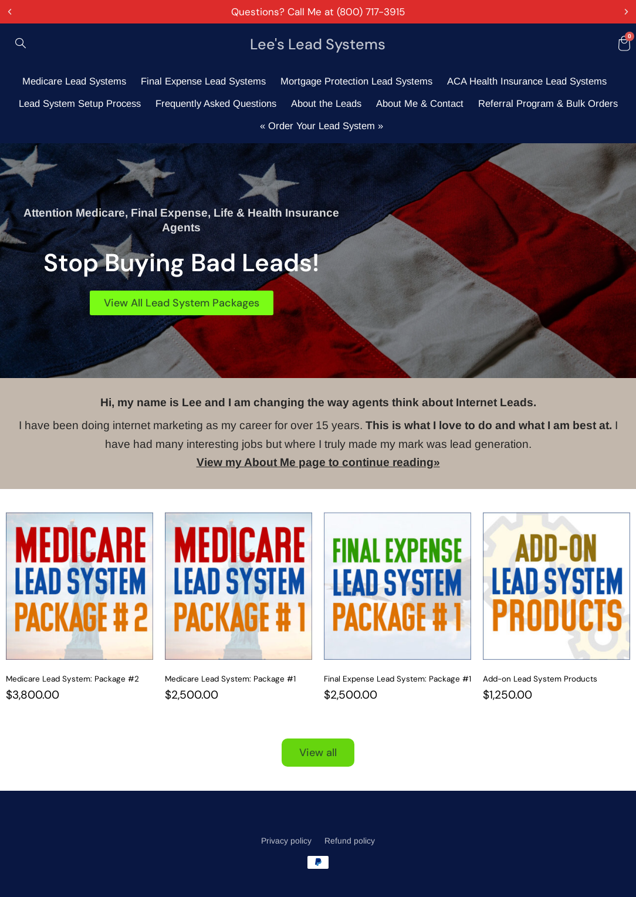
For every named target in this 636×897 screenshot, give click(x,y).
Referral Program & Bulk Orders (548, 103)
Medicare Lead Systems (74, 81)
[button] (9, 12)
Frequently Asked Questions (215, 103)
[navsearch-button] (20, 44)
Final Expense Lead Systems (203, 81)
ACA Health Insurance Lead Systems (527, 81)
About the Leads (326, 103)
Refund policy (349, 840)
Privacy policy (286, 840)
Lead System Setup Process (80, 103)
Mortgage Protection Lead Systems (356, 81)
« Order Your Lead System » (321, 125)
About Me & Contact (420, 103)
